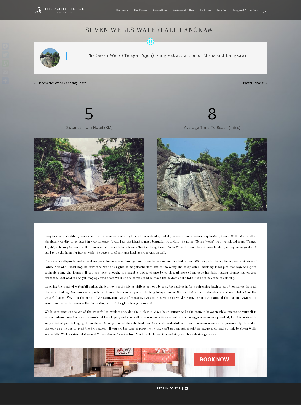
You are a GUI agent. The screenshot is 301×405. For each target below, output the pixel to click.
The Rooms (140, 10)
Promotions (160, 10)
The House (121, 10)
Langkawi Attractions (246, 10)
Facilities (205, 10)
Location (222, 10)
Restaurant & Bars (183, 10)
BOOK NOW (214, 359)
